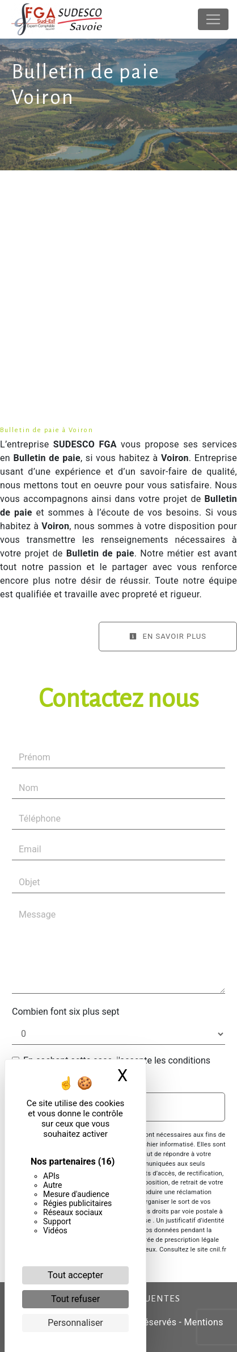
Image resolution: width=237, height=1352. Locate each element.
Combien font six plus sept (65, 1011)
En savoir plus (167, 636)
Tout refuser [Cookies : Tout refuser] (75, 1299)
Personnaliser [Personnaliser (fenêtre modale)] (75, 1322)
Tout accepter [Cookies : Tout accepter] (75, 1275)
